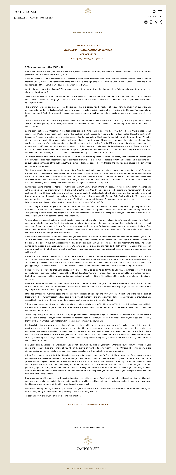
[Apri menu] (159, 12)
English (152, 17)
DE (74, 32)
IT (93, 32)
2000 (42, 17)
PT (102, 32)
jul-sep (49, 17)
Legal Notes (76, 469)
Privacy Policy (101, 469)
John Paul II (21, 17)
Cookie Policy (88, 469)
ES (84, 32)
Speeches (33, 17)
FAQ (68, 469)
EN (79, 32)
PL (97, 32)
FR (89, 32)
